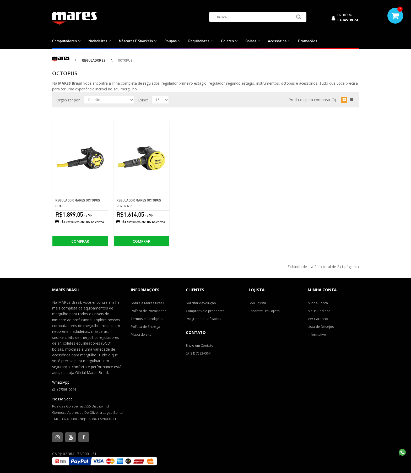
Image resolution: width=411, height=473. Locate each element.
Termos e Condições (147, 318)
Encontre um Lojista (264, 310)
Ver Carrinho (318, 318)
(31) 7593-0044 (199, 353)
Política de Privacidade (149, 310)
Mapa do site (141, 334)
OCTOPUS (125, 60)
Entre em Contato (199, 345)
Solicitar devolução (201, 303)
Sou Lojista (257, 303)
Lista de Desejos (321, 326)
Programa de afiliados (203, 318)
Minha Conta (318, 303)
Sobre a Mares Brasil (147, 303)
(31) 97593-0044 (64, 389)
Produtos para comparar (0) (312, 99)
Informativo (317, 334)
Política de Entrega (145, 326)
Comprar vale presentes (205, 310)
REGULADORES (94, 60)
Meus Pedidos (319, 310)
